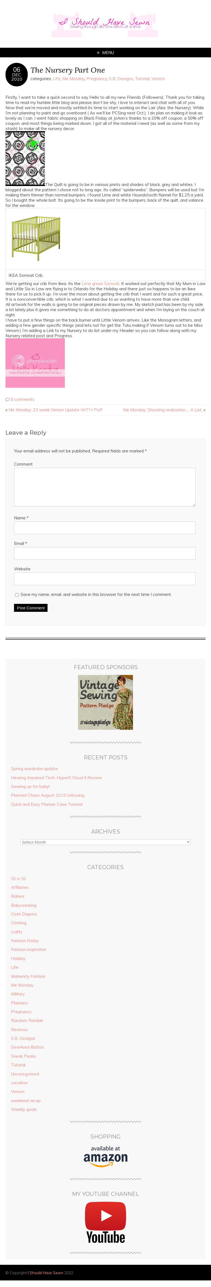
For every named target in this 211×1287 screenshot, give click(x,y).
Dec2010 (16, 77)
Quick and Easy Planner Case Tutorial (46, 810)
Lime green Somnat (100, 283)
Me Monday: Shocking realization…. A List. (162, 409)
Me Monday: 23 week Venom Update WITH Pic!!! (55, 409)
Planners (19, 1009)
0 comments (23, 399)
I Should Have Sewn (45, 1279)
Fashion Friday (25, 947)
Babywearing (24, 911)
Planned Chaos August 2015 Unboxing (47, 801)
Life (56, 78)
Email (20, 550)
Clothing (18, 929)
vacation (19, 1089)
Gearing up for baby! (30, 793)
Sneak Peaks (23, 1062)
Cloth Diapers (24, 920)
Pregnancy (97, 78)
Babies (17, 902)
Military (18, 1000)
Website (22, 575)
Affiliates (20, 894)
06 (16, 70)
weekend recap (26, 1107)
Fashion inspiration (28, 956)
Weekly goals (24, 1116)
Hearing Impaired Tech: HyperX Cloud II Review (56, 784)
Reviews (19, 1036)
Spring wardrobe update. (35, 775)
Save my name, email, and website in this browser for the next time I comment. (96, 601)
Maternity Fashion (28, 982)
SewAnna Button (27, 1053)
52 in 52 (18, 885)
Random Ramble (27, 1027)
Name (21, 524)
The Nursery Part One (67, 70)
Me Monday (73, 78)
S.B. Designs (121, 78)
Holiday (18, 965)
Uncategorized (25, 1080)
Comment (23, 464)
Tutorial (142, 78)
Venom (158, 78)
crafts (17, 938)
